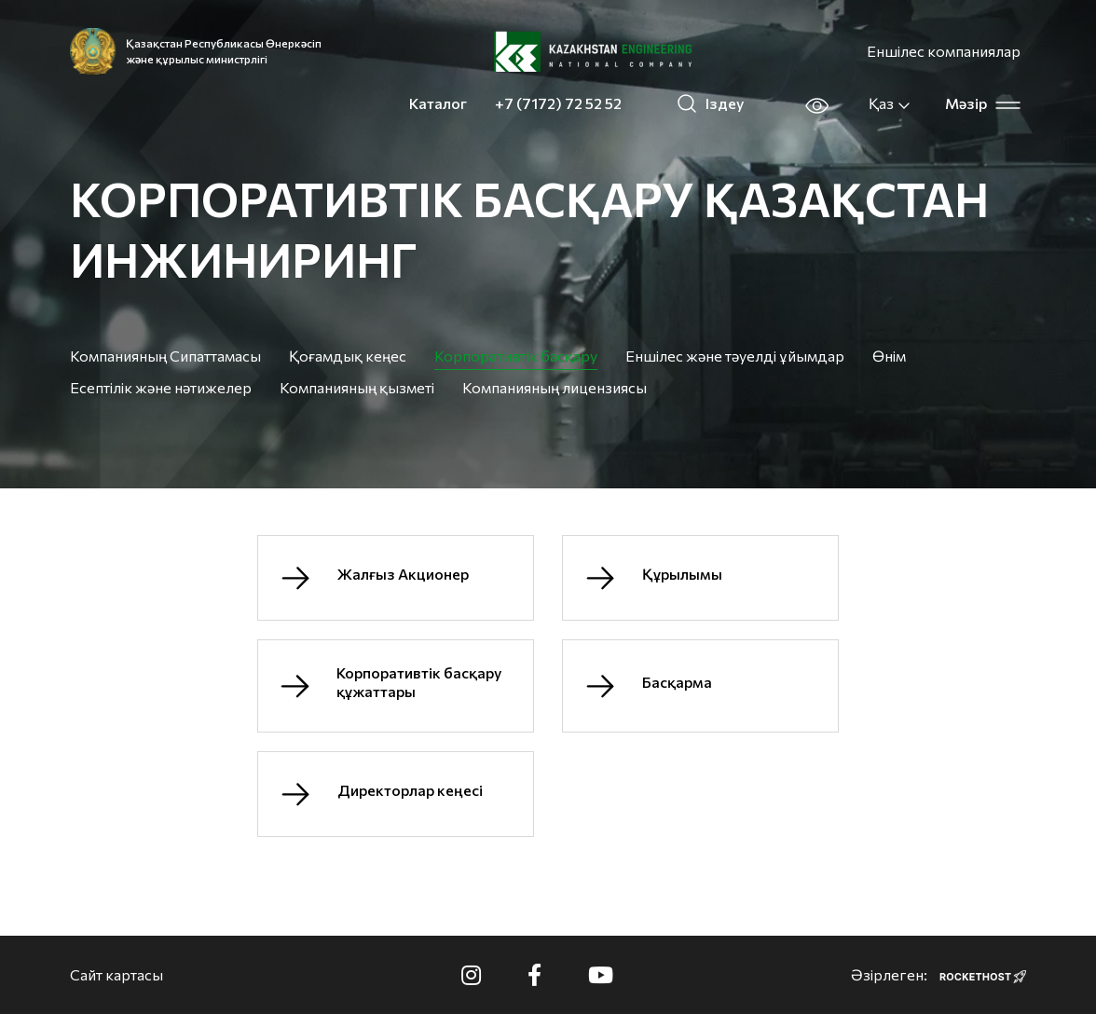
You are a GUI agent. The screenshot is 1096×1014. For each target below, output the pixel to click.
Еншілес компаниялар (944, 51)
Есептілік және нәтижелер (161, 387)
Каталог (438, 103)
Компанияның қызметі (357, 387)
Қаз (890, 103)
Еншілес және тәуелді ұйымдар (734, 355)
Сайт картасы (116, 974)
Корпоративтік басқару (515, 355)
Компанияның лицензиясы (554, 387)
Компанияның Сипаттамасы (165, 355)
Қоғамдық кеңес (347, 355)
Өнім (889, 355)
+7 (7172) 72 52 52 (558, 103)
